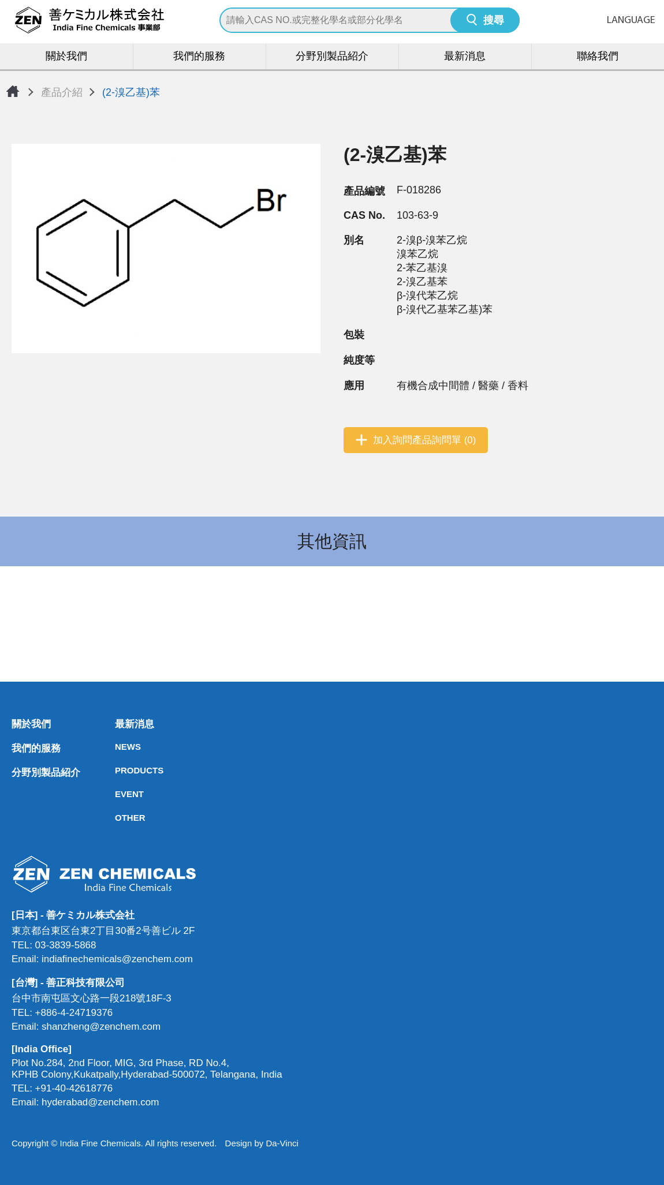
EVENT (118, 794)
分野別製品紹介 (332, 56)
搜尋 (493, 21)
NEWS (118, 747)
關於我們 (66, 56)
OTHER (118, 818)
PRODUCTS (118, 770)
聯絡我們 (597, 56)
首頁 (12, 91)
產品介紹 (62, 92)
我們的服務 (199, 56)
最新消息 (465, 56)
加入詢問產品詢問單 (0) (424, 440)
